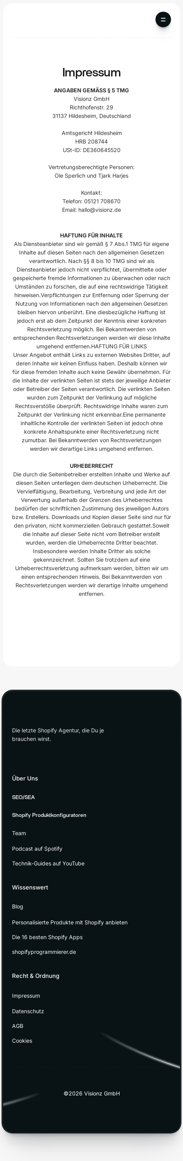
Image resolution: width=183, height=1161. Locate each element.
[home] (32, 19)
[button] (163, 19)
